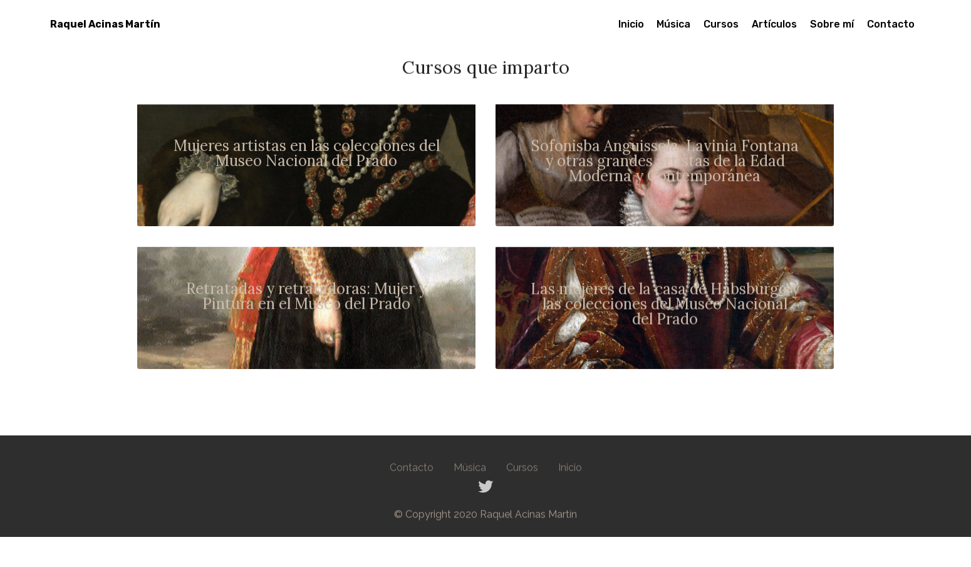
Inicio (631, 24)
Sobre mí (832, 24)
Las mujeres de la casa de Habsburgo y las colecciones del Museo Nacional (665, 298)
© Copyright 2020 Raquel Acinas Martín (485, 517)
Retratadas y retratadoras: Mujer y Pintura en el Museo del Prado (306, 298)
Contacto (891, 24)
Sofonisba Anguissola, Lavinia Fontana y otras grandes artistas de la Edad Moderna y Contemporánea (665, 162)
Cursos (721, 24)
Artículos (774, 24)
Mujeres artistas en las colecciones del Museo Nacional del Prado (307, 154)
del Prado (665, 320)
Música (673, 24)
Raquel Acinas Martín (105, 24)
